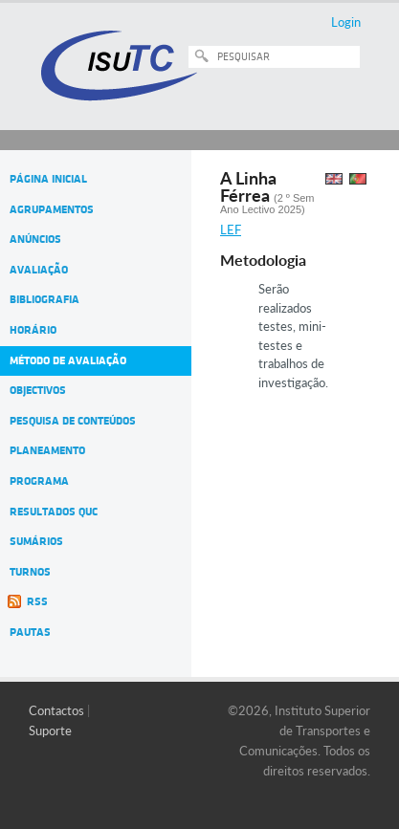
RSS (37, 601)
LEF (230, 229)
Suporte (50, 730)
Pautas (30, 632)
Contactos (56, 710)
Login (346, 22)
